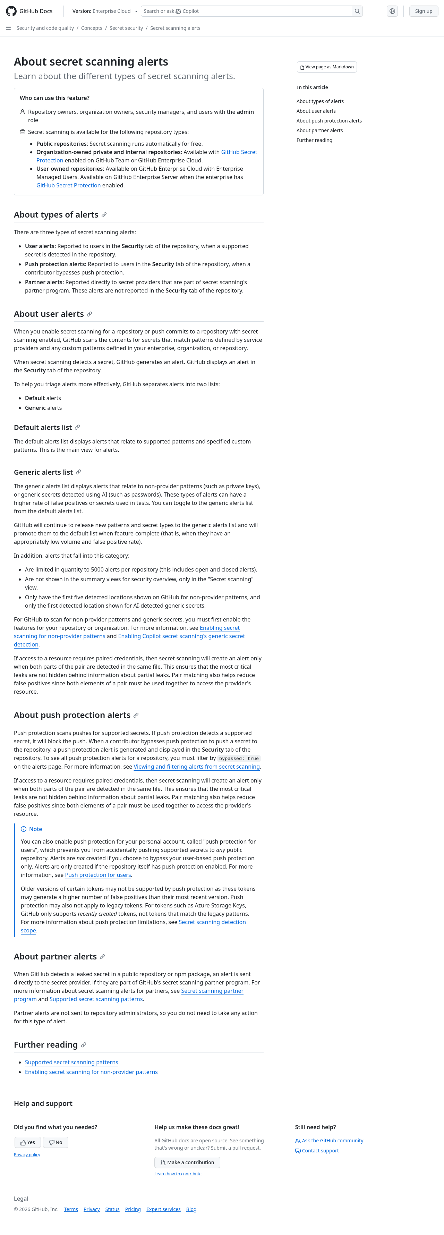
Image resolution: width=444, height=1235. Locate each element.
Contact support (317, 1150)
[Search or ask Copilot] (252, 11)
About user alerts (53, 313)
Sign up (424, 11)
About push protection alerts (76, 714)
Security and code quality (45, 28)
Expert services (163, 1209)
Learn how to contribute (178, 1174)
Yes (27, 1142)
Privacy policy (27, 1155)
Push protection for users (98, 875)
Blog (191, 1209)
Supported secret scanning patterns (96, 999)
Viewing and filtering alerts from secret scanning (197, 766)
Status (112, 1209)
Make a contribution (187, 1162)
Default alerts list (47, 427)
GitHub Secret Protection (68, 185)
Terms (71, 1209)
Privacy (92, 1209)
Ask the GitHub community (329, 1140)
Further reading (50, 1044)
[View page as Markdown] (327, 67)
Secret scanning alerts (175, 28)
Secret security (126, 28)
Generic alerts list (47, 472)
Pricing (133, 1209)
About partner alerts (59, 956)
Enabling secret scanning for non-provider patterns (91, 1072)
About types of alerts (60, 214)
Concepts (91, 28)
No (55, 1142)
